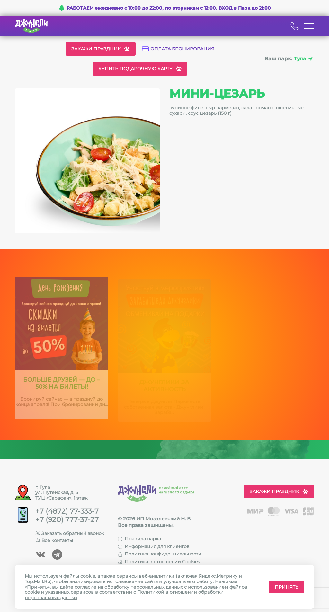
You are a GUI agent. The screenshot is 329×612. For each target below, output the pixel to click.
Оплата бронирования (178, 49)
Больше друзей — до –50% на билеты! (61, 386)
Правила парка (139, 539)
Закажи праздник (100, 49)
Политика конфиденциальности (159, 554)
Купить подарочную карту (140, 69)
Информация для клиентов (154, 546)
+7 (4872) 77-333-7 (67, 511)
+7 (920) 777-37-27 (67, 520)
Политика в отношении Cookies (159, 561)
